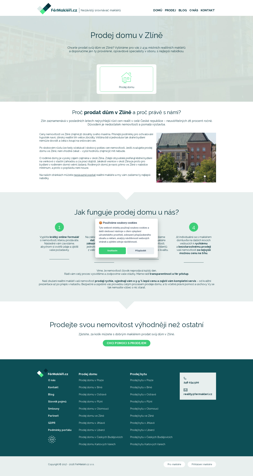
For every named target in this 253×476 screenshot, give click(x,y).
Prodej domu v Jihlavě (92, 421)
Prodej (170, 12)
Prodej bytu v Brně (141, 386)
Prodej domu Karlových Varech (97, 442)
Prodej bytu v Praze (141, 378)
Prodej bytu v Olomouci (144, 407)
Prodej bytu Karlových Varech (147, 442)
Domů (157, 12)
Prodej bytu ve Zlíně (142, 414)
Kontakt (208, 12)
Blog (183, 12)
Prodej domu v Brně (90, 386)
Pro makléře (174, 463)
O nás (193, 12)
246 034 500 (191, 379)
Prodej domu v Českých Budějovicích (101, 435)
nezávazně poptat (85, 173)
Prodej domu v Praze (91, 378)
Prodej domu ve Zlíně (91, 414)
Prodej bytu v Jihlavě (142, 421)
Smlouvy (53, 407)
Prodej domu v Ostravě (92, 393)
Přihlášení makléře (202, 463)
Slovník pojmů (57, 400)
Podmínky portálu (59, 428)
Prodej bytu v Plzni (141, 400)
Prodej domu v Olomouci (94, 407)
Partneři (53, 414)
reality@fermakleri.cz (198, 390)
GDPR (51, 421)
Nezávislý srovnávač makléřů (101, 12)
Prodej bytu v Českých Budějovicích (151, 435)
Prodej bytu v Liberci (142, 428)
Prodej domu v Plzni (90, 400)
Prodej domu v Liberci (92, 428)
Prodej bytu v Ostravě (143, 393)
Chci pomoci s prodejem (126, 341)
